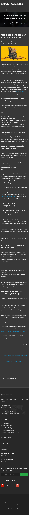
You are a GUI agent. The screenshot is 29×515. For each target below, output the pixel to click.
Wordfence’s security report (8, 196)
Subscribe (24, 474)
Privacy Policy (14, 504)
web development (20, 335)
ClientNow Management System (10, 432)
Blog (17, 22)
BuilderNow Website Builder (9, 435)
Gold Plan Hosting (7, 428)
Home (12, 22)
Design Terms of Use (8, 502)
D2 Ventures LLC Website (8, 453)
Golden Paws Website (7, 459)
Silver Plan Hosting (7, 425)
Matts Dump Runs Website (8, 447)
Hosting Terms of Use (20, 502)
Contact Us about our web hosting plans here (13, 331)
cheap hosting (12, 335)
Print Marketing (6, 437)
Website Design (6, 423)
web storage (4, 338)
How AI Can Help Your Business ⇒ (14, 361)
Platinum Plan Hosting (8, 430)
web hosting (4, 335)
